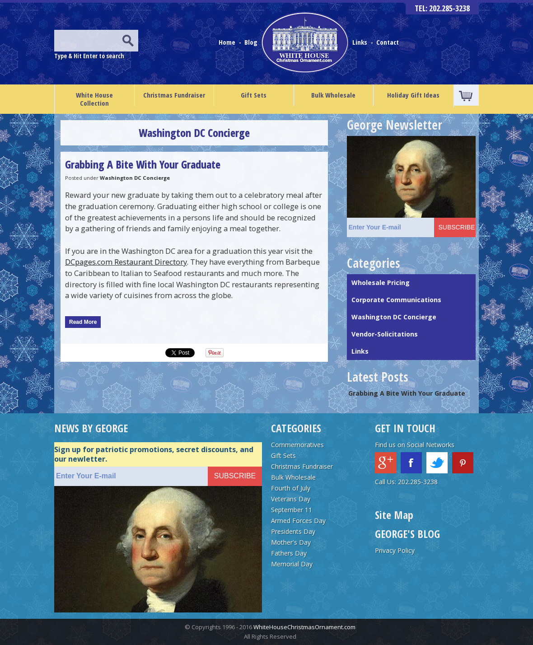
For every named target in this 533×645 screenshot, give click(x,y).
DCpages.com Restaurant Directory (126, 262)
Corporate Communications (396, 299)
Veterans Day (290, 499)
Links (360, 42)
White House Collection (94, 99)
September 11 (291, 509)
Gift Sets (253, 94)
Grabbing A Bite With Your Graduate (142, 164)
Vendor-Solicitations (384, 334)
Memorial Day (292, 564)
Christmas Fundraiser (174, 94)
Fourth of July (290, 488)
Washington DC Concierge (135, 177)
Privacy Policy (395, 550)
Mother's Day (291, 542)
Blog (251, 42)
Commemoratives (297, 444)
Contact (387, 42)
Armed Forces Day (298, 520)
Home (228, 42)
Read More (83, 322)
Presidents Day (293, 531)
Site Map (394, 514)
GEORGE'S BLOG (407, 533)
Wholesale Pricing (380, 282)
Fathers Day (289, 553)
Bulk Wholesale (333, 94)
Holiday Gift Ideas (413, 94)
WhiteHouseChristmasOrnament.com (304, 627)
